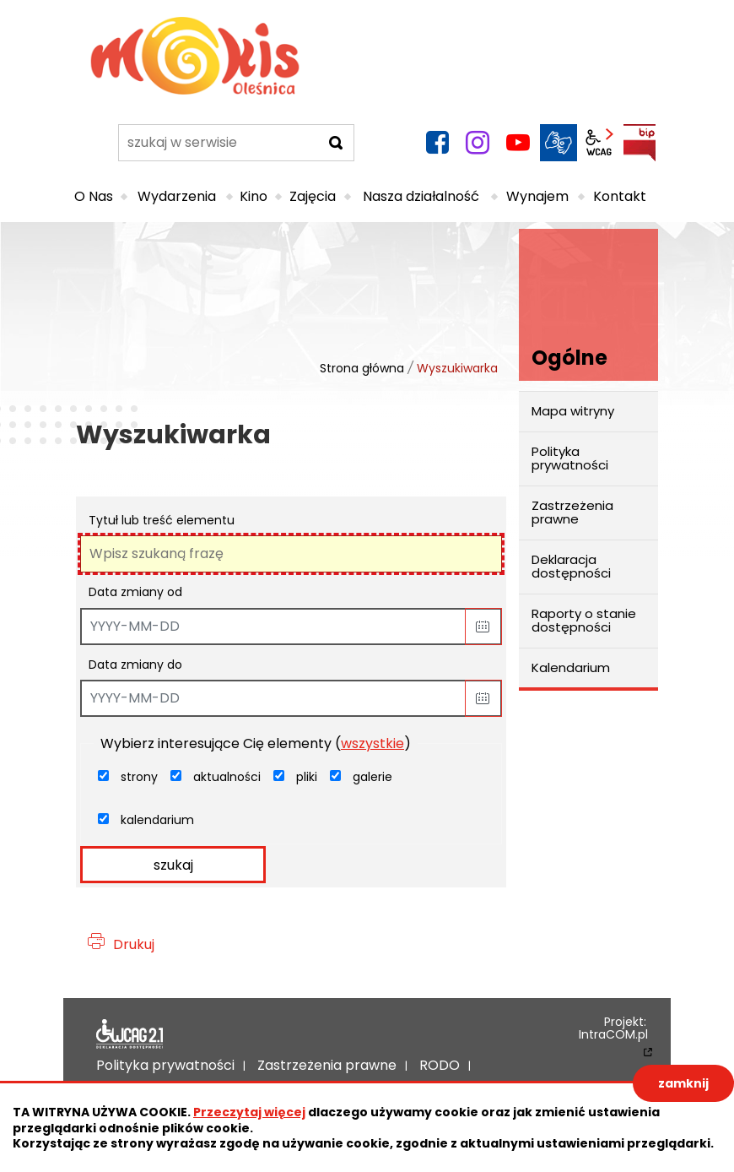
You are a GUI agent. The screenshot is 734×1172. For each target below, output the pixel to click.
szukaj (173, 865)
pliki (306, 776)
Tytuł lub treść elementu (162, 520)
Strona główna (362, 368)
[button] (483, 626)
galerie (372, 776)
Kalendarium (571, 667)
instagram (477, 142)
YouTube (518, 142)
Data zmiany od (135, 591)
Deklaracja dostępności (571, 567)
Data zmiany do (135, 664)
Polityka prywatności (570, 458)
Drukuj (133, 944)
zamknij (683, 1083)
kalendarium (157, 819)
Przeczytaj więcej (249, 1112)
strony (139, 776)
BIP (639, 142)
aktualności (227, 776)
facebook (437, 142)
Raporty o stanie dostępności (584, 621)
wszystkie (372, 743)
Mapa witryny (573, 411)
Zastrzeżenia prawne (572, 512)
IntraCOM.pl (613, 1035)
